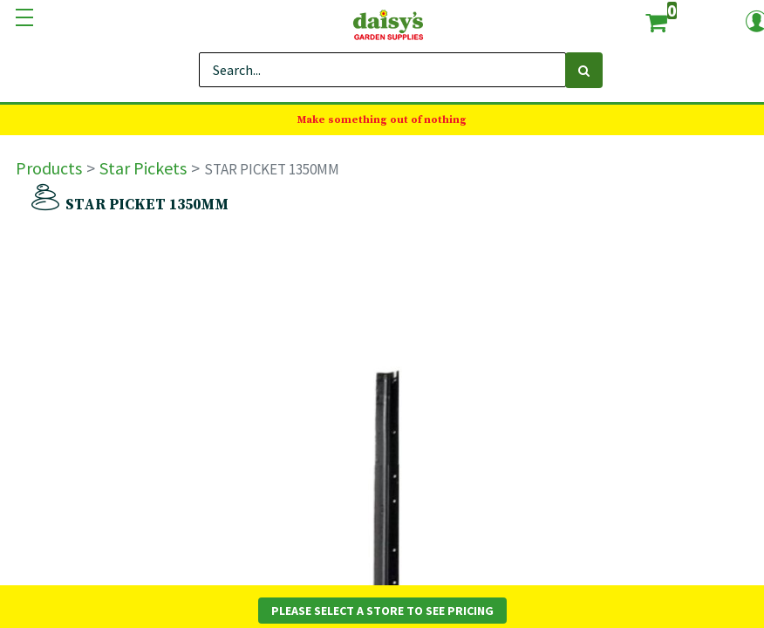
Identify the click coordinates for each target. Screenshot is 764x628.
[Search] (584, 70)
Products (49, 168)
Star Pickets (143, 168)
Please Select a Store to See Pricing (382, 610)
